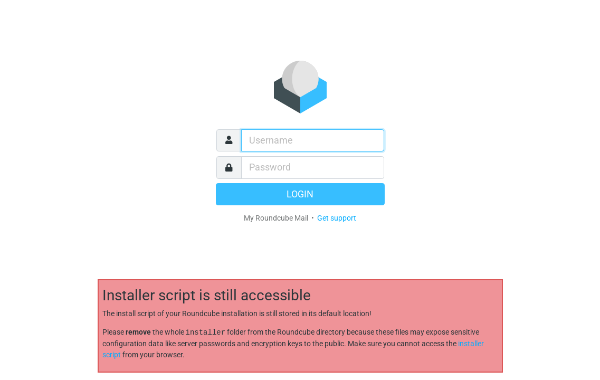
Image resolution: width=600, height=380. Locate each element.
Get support (336, 218)
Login (300, 194)
